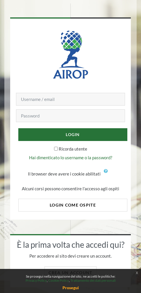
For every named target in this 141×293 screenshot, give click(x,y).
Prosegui (71, 287)
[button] (107, 174)
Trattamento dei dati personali (93, 280)
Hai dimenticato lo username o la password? (70, 157)
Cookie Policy (58, 280)
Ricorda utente (73, 148)
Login (73, 134)
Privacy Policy (36, 280)
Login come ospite (73, 204)
